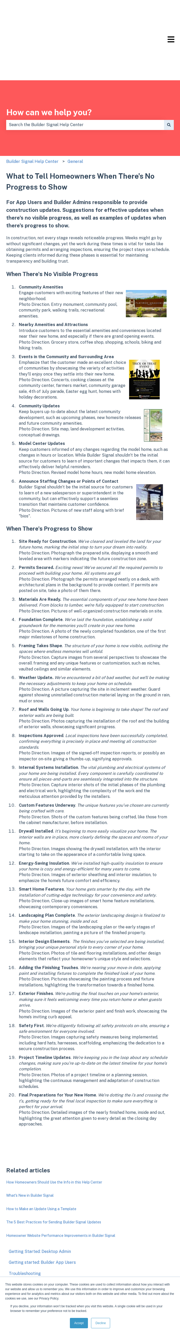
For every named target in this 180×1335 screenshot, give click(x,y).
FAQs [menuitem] (14, 1249)
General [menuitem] (16, 1238)
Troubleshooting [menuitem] (25, 1227)
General (75, 115)
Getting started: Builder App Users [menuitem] (42, 1216)
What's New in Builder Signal (30, 1150)
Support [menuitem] (17, 1260)
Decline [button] (100, 1323)
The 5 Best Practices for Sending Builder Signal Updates (53, 1176)
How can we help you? (49, 66)
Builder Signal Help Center (32, 115)
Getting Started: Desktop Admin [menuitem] (40, 1205)
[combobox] (85, 79)
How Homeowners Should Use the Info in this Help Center (54, 1136)
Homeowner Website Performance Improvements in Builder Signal (60, 1190)
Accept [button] (79, 1323)
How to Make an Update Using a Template (41, 1163)
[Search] (169, 79)
